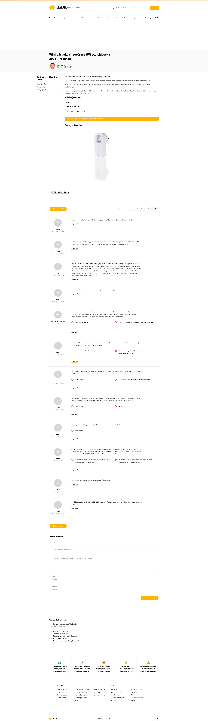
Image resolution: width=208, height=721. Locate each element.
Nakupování (112, 18)
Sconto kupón (62, 695)
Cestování (52, 18)
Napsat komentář (58, 209)
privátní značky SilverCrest (101, 77)
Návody (148, 18)
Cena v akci (41, 87)
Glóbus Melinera (59, 626)
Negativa (54, 586)
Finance (73, 18)
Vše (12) (154, 209)
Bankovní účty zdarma (82, 689)
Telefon (83, 18)
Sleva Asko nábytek (81, 695)
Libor (74, 425)
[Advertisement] (104, 35)
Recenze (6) (145, 209)
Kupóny (124, 18)
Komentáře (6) (133, 209)
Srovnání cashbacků (63, 689)
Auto (92, 18)
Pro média (134, 692)
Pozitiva (54, 576)
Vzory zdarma (136, 18)
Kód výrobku (41, 84)
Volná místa (115, 695)
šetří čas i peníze (74, 8)
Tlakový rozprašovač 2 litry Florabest (66, 641)
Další (157, 18)
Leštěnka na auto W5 (60, 634)
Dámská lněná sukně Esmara (63, 629)
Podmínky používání (118, 697)
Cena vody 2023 (62, 692)
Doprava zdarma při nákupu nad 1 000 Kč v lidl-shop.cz (85, 118)
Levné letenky (61, 697)
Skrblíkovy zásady (137, 689)
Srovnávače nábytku (99, 695)
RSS (132, 695)
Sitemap (113, 700)
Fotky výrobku (42, 90)
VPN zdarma (97, 692)
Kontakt (133, 700)
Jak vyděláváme (116, 692)
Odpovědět (74, 224)
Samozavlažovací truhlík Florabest (65, 636)
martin (74, 480)
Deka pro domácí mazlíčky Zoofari (65, 624)
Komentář (55, 556)
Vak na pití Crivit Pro (60, 631)
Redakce (114, 689)
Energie (63, 18)
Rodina (101, 18)
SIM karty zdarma (81, 692)
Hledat (154, 8)
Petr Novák (61, 65)
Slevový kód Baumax (100, 689)
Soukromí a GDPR (137, 697)
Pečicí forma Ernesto (60, 638)
